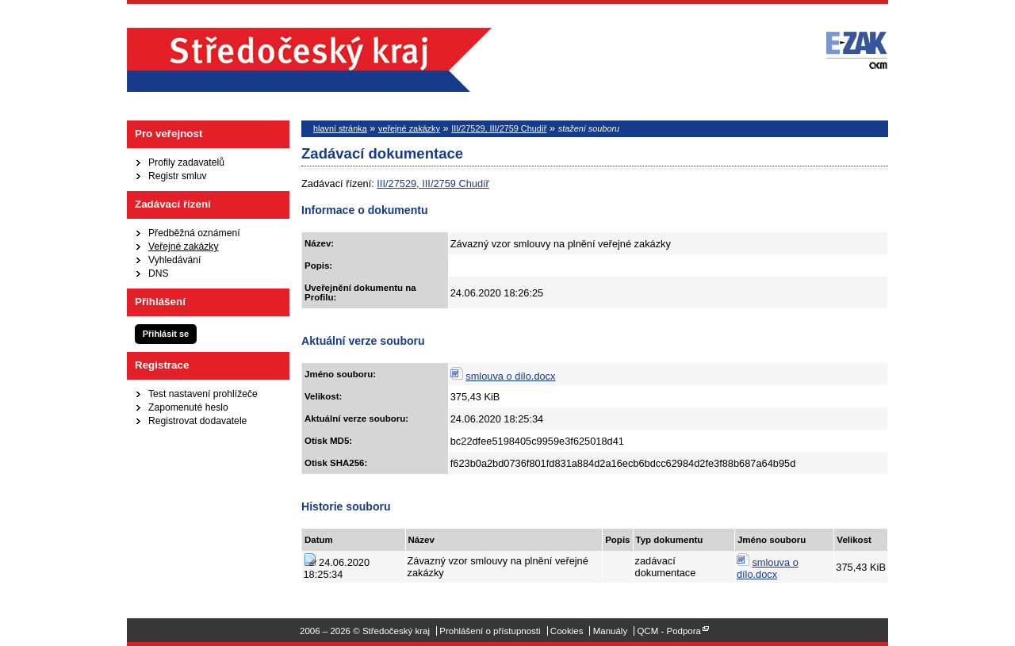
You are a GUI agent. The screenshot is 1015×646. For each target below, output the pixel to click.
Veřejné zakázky (183, 246)
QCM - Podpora (669, 631)
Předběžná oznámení (194, 233)
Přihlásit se (166, 333)
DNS (158, 273)
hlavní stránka (340, 128)
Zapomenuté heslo (188, 407)
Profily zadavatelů (186, 162)
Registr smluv (177, 176)
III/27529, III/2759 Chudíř (498, 128)
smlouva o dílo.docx (510, 376)
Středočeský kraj (309, 60)
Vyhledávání (174, 260)
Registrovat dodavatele (197, 420)
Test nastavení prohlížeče (203, 393)
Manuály (610, 631)
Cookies (567, 631)
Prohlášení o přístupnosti (489, 631)
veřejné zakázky (409, 128)
